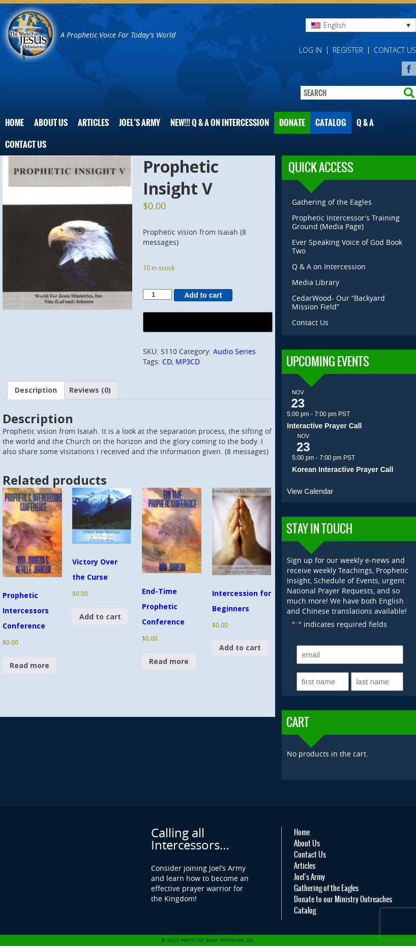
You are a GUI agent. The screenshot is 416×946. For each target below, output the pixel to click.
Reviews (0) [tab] (90, 390)
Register (348, 50)
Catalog (330, 122)
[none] (361, 25)
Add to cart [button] (100, 616)
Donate (292, 122)
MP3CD (187, 361)
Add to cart (203, 295)
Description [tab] (36, 390)
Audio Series (234, 351)
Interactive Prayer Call (324, 426)
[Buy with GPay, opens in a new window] (207, 322)
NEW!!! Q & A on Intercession (219, 122)
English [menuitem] (334, 25)
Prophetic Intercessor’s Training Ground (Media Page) (346, 222)
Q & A (365, 122)
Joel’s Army (139, 122)
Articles (93, 122)
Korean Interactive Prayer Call (342, 469)
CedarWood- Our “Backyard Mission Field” (338, 302)
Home (14, 122)
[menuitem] (361, 25)
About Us (51, 122)
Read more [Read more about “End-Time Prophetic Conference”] (169, 661)
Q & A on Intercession (329, 266)
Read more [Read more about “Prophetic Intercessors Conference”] (29, 665)
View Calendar (310, 491)
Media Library (315, 282)
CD (167, 361)
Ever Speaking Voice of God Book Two (347, 246)
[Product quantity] (157, 294)
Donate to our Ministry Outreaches (343, 899)
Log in (310, 50)
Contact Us (395, 50)
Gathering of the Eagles (332, 202)
